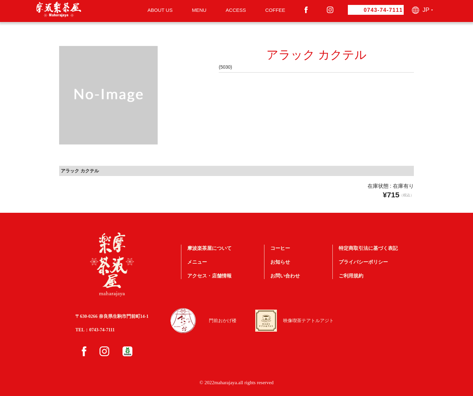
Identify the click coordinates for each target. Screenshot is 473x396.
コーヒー (280, 248)
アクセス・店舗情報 (209, 275)
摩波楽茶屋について (209, 248)
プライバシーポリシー (363, 262)
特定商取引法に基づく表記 (368, 248)
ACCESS (236, 10)
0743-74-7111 (383, 10)
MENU (199, 10)
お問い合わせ (285, 275)
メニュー (197, 262)
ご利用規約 (351, 275)
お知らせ (280, 262)
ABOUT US (159, 10)
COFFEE (275, 10)
